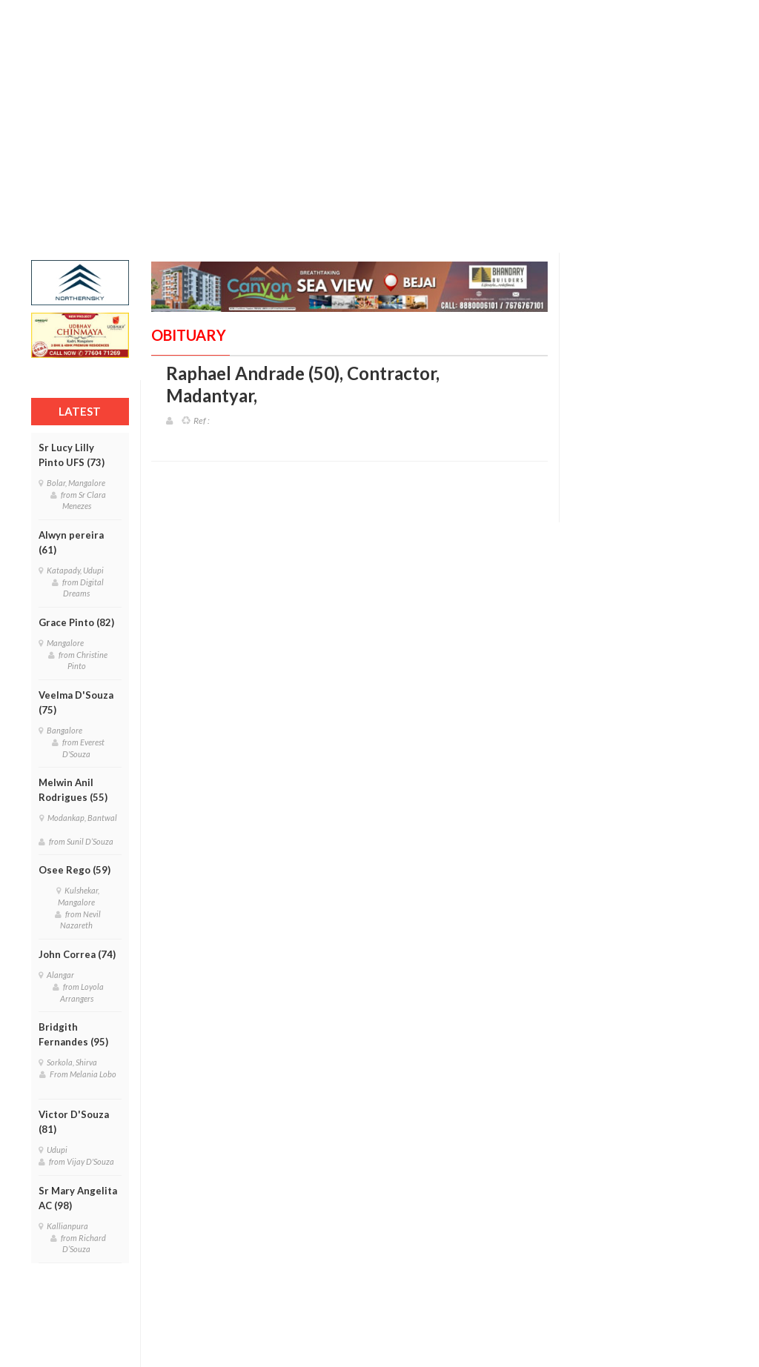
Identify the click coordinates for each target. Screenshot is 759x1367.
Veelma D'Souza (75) (76, 702)
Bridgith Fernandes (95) (73, 1034)
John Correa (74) (77, 954)
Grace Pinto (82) (76, 622)
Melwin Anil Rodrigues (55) (73, 789)
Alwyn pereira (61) (71, 542)
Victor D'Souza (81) (74, 1121)
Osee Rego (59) (74, 870)
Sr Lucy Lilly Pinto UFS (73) (72, 455)
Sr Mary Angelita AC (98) (78, 1198)
